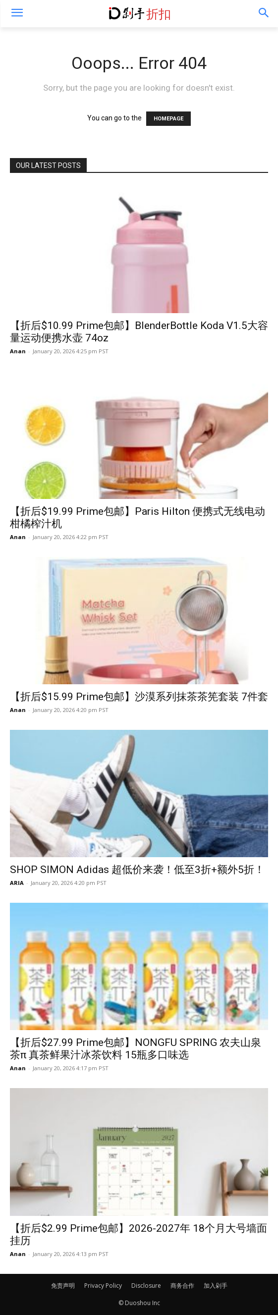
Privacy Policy (103, 1285)
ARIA (17, 882)
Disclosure (146, 1285)
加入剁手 (215, 1285)
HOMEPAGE (168, 118)
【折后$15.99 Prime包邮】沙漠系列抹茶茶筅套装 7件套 (139, 697)
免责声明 (63, 1285)
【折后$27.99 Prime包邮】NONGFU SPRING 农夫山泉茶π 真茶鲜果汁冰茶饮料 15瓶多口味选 (135, 1049)
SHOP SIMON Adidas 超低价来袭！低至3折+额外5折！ (137, 870)
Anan (18, 351)
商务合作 (182, 1285)
